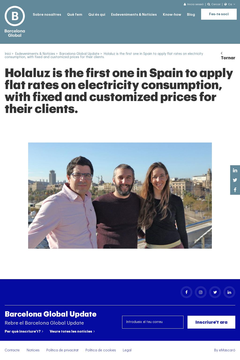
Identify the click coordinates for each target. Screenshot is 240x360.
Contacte (12, 350)
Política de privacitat (62, 350)
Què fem (74, 14)
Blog (191, 14)
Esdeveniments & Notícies (134, 14)
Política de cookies (101, 350)
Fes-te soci (219, 14)
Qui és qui (96, 14)
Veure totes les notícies (72, 331)
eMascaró (227, 350)
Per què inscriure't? (24, 331)
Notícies (33, 350)
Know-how (172, 14)
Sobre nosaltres (47, 14)
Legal (127, 350)
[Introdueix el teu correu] (153, 322)
